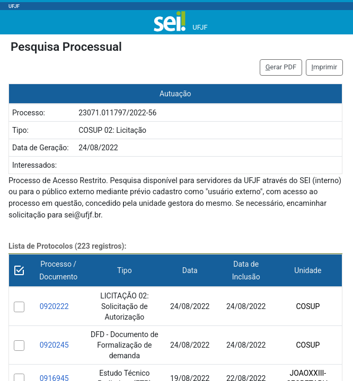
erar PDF (281, 67)
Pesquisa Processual (66, 46)
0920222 (54, 306)
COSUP (308, 306)
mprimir (324, 67)
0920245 (54, 345)
